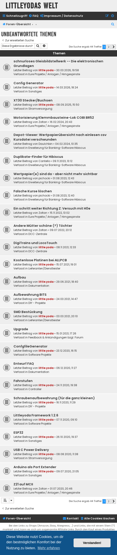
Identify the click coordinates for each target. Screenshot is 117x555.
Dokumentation (38, 286)
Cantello (44, 161)
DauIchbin (46, 144)
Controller (34, 389)
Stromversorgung (40, 109)
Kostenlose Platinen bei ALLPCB (40, 260)
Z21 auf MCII (23, 484)
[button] (113, 46)
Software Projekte (39, 355)
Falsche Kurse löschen (33, 191)
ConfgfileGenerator (30, 346)
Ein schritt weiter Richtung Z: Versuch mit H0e (52, 208)
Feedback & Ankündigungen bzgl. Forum (55, 337)
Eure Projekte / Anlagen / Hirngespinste (54, 74)
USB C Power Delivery (31, 450)
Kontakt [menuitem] (71, 518)
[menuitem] (33, 16)
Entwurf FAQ (24, 363)
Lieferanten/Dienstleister (44, 268)
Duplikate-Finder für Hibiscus (38, 156)
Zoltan (43, 122)
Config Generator (29, 83)
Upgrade (21, 329)
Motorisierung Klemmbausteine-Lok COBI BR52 (54, 117)
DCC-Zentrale (37, 234)
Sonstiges (35, 91)
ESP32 (18, 432)
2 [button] (108, 47)
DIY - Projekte (36, 303)
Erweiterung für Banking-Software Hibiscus (57, 148)
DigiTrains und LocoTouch (35, 243)
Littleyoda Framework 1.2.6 (36, 415)
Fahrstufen (23, 381)
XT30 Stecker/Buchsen (33, 100)
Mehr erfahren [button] (49, 548)
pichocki (44, 178)
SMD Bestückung (28, 312)
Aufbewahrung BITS (30, 294)
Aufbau (20, 277)
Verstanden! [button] (92, 543)
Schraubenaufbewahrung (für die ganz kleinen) (54, 398)
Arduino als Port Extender (35, 467)
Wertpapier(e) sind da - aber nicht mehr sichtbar (56, 174)
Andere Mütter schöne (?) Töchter (43, 225)
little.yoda (46, 70)
